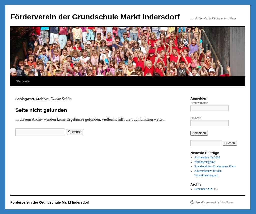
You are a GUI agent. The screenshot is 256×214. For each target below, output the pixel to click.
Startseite (23, 81)
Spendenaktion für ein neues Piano (215, 166)
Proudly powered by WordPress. (215, 202)
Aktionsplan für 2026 (207, 157)
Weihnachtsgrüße (204, 162)
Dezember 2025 (204, 189)
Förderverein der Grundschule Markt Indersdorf (95, 17)
